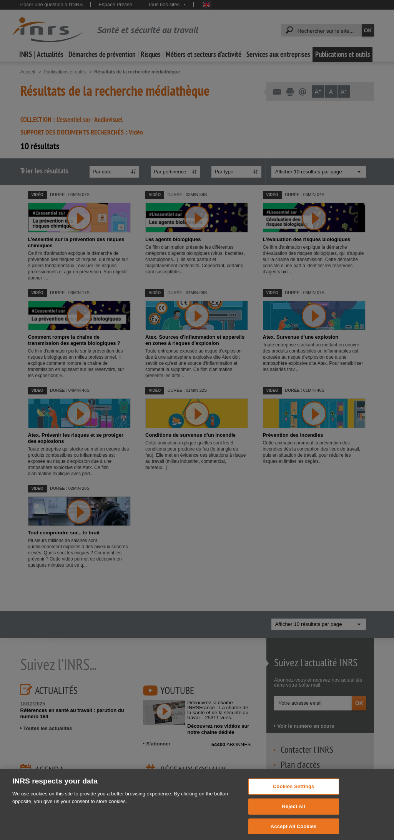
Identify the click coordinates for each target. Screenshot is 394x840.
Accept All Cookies (294, 832)
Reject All (293, 812)
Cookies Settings (293, 792)
